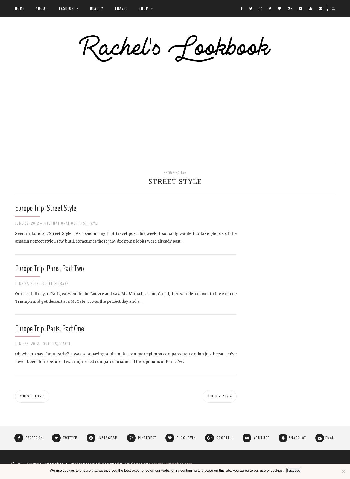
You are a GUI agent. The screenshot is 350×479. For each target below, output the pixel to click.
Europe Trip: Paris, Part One (49, 328)
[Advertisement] (175, 113)
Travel (121, 8)
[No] (343, 471)
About (42, 8)
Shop (143, 8)
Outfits (78, 223)
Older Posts (219, 396)
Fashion (66, 8)
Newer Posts (32, 396)
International (56, 223)
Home (20, 8)
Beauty (96, 8)
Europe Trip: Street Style (46, 208)
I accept (293, 470)
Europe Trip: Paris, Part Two (49, 268)
